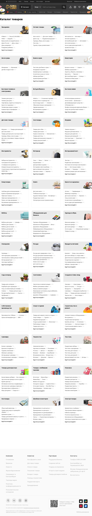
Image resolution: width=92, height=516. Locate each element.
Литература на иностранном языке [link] (43, 200)
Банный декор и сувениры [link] (42, 72)
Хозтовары (57, 12)
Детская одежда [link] (72, 227)
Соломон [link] (23, 315)
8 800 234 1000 (81, 459)
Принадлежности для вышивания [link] (44, 412)
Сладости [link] (16, 390)
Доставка (47, 1)
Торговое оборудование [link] (42, 222)
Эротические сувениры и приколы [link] (13, 386)
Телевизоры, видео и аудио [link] (11, 107)
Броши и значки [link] (71, 67)
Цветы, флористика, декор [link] (42, 169)
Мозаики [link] (37, 357)
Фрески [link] (51, 357)
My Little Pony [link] (51, 386)
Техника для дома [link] (8, 100)
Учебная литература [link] (40, 193)
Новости (9, 467)
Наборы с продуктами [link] (72, 264)
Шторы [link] (85, 357)
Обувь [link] (82, 227)
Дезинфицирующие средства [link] (75, 103)
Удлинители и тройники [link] (73, 408)
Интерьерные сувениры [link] (10, 355)
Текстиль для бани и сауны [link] (42, 67)
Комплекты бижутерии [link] (73, 78)
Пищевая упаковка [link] (72, 384)
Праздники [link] (79, 288)
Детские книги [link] (8, 131)
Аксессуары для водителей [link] (74, 45)
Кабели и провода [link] (71, 412)
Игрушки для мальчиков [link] (73, 131)
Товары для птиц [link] (39, 136)
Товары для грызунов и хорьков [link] (43, 138)
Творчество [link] (70, 295)
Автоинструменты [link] (71, 38)
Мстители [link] (37, 377)
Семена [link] (5, 291)
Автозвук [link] (79, 36)
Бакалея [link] (68, 253)
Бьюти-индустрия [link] (40, 103)
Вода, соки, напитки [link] (78, 253)
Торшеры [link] (77, 169)
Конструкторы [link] (70, 138)
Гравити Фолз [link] (51, 384)
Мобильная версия (83, 512)
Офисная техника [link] (8, 196)
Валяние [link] (43, 353)
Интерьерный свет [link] (9, 260)
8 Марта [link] (6, 36)
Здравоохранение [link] (40, 107)
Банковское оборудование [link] (42, 224)
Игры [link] (68, 293)
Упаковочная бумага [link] (72, 388)
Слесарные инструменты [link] (10, 162)
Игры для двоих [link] (7, 390)
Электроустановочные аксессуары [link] (76, 419)
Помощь (26, 1)
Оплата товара (32, 467)
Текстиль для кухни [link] (72, 353)
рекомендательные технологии (31, 508)
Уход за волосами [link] (71, 198)
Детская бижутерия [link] (72, 76)
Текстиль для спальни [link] (73, 350)
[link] (14, 29)
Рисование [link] (53, 348)
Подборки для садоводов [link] (11, 286)
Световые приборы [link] (8, 262)
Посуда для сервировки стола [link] (43, 253)
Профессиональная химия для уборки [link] (77, 107)
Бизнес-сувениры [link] (8, 346)
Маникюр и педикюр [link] (72, 193)
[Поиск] (64, 7)
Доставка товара (33, 463)
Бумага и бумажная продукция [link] (12, 193)
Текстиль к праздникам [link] (73, 348)
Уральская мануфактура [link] (10, 317)
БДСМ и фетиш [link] (7, 381)
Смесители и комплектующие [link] (43, 284)
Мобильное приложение (80, 1)
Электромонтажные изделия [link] (74, 410)
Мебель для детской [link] (9, 231)
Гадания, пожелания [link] (8, 350)
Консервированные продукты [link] (74, 262)
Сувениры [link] (69, 291)
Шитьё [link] (44, 350)
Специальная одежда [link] (83, 229)
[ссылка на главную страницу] (11, 7)
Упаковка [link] (69, 284)
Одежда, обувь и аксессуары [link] (12, 136)
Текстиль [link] (37, 43)
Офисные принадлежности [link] (11, 198)
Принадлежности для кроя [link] (42, 410)
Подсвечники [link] (38, 162)
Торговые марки (11, 480)
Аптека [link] (68, 191)
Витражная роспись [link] (39, 355)
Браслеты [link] (69, 74)
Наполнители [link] (52, 134)
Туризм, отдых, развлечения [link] (42, 45)
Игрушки (65, 12)
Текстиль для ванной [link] (72, 355)
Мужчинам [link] (15, 67)
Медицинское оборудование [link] (42, 233)
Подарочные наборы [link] (72, 346)
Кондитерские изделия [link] (73, 260)
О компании (10, 459)
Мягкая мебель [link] (7, 233)
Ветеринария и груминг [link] (41, 109)
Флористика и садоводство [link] (43, 100)
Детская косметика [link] (72, 196)
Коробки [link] (83, 384)
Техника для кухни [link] (8, 98)
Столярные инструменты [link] (10, 165)
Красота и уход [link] (71, 286)
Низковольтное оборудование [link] (74, 417)
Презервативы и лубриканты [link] (11, 388)
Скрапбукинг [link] (52, 353)
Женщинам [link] (6, 67)
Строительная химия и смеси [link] (74, 326)
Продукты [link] (69, 288)
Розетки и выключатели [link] (73, 415)
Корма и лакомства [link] (40, 134)
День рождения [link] (8, 45)
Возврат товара (32, 474)
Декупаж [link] (44, 357)
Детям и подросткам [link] (9, 69)
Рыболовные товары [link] (40, 324)
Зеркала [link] (49, 171)
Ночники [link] (69, 169)
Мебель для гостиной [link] (9, 227)
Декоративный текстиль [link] (73, 357)
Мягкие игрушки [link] (71, 140)
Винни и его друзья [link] (39, 381)
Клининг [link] (50, 103)
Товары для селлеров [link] (9, 284)
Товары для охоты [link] (40, 326)
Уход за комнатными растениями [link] (13, 288)
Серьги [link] (81, 67)
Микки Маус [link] (45, 377)
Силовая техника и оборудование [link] (76, 315)
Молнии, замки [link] (38, 419)
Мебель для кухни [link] (8, 222)
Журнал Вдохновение (13, 470)
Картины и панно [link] (39, 171)
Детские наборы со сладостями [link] (75, 255)
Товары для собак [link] (40, 129)
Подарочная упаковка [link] (73, 377)
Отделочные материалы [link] (73, 319)
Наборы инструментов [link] (9, 160)
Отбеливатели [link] (70, 105)
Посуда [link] (81, 286)
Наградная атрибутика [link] (81, 291)
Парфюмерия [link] (77, 191)
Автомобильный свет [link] (72, 41)
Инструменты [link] (70, 317)
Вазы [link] (41, 160)
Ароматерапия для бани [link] (41, 78)
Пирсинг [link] (76, 74)
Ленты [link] (36, 417)
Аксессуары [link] (70, 229)
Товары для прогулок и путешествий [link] (14, 134)
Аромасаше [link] (78, 100)
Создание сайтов (54, 463)
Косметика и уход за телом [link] (42, 74)
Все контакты (74, 475)
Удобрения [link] (6, 295)
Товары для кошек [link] (40, 131)
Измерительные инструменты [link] (12, 167)
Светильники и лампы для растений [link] (13, 258)
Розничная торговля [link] (49, 98)
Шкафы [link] (19, 222)
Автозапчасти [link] (70, 36)
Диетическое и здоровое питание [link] (76, 258)
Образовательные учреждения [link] (44, 105)
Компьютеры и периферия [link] (11, 109)
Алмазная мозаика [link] (39, 346)
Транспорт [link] (81, 138)
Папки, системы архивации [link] (11, 200)
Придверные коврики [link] (9, 419)
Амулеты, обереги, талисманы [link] (74, 72)
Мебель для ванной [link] (9, 229)
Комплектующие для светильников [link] (76, 171)
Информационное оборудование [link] (44, 229)
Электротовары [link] (81, 324)
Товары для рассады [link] (16, 291)
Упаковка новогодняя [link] (72, 390)
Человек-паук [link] (48, 388)
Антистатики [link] (69, 100)
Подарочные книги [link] (39, 198)
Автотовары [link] (79, 295)
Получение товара (33, 470)
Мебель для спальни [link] (9, 224)
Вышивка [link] (52, 350)
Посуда (50, 12)
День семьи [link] (16, 43)
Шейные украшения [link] (72, 69)
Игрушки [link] (6, 129)
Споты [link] (83, 169)
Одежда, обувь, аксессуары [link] (43, 41)
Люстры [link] (69, 160)
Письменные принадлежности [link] (12, 202)
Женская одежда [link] (72, 222)
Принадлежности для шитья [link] (42, 408)
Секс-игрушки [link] (21, 377)
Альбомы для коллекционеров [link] (11, 191)
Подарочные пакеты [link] (72, 386)
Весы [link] (53, 224)
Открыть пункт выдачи (56, 470)
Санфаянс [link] (54, 295)
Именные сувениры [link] (8, 353)
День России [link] (7, 43)
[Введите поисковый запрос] (52, 7)
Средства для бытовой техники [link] (75, 109)
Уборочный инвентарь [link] (9, 408)
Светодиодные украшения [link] (11, 255)
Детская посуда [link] (39, 264)
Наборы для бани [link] (39, 76)
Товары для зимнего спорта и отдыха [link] (45, 315)
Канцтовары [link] (79, 284)
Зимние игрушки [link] (71, 129)
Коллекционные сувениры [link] (10, 357)
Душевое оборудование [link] (41, 295)
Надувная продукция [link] (49, 38)
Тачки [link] (45, 379)
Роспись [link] (37, 350)
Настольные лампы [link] (77, 167)
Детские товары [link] (49, 36)
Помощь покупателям (34, 478)
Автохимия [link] (84, 41)
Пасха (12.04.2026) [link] (16, 36)
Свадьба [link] (11, 38)
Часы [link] (36, 160)
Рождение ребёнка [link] (9, 47)
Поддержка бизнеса (55, 459)
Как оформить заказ (34, 459)
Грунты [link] (21, 293)
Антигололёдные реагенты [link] (73, 98)
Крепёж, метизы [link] (71, 322)
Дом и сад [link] (37, 38)
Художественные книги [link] (40, 196)
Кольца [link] (82, 76)
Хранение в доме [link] (8, 414)
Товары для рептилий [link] (40, 140)
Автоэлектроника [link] (71, 43)
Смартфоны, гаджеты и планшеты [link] (13, 103)
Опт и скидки (39, 1)
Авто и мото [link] (38, 36)
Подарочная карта (33, 482)
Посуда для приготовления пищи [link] (44, 255)
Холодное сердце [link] (39, 384)
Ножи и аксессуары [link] (40, 262)
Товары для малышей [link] (18, 129)
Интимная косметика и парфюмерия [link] (13, 384)
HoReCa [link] (37, 98)
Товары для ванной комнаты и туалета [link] (14, 416)
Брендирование (32, 485)
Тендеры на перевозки (56, 467)
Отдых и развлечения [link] (41, 322)
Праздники (83, 12)
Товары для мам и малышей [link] (80, 293)
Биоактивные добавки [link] (9, 377)
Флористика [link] (51, 355)
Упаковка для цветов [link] (72, 379)
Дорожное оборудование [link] (41, 227)
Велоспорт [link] (53, 322)
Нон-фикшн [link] (52, 196)
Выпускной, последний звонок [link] (12, 41)
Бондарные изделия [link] (40, 69)
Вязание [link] (36, 353)
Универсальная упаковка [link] (73, 381)
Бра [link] (67, 167)
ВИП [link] (20, 317)
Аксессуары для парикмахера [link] (75, 202)
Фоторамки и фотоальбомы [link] (43, 167)
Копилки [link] (23, 357)
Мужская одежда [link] (71, 224)
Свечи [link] (47, 160)
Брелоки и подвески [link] (9, 348)
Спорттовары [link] (38, 317)
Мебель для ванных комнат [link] (42, 286)
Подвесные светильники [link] (74, 162)
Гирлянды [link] (6, 253)
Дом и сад (42, 12)
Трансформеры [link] (38, 388)
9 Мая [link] (4, 38)
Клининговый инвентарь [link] (41, 231)
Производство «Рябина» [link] (10, 315)
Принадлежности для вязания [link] (43, 415)
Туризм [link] (48, 317)
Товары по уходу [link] (71, 231)
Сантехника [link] (70, 324)
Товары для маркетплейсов (58, 474)
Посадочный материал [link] (10, 293)
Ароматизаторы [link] (71, 47)
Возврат (32, 1)
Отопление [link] (81, 322)
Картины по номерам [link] (40, 348)
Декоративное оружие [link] (41, 165)
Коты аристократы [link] (39, 386)
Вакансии (69, 1)
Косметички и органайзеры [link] (74, 200)
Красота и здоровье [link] (9, 105)
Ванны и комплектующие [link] (41, 288)
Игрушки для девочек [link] (73, 134)
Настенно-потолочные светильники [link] (76, 165)
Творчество (74, 12)
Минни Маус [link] (37, 379)
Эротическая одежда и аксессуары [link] (13, 379)
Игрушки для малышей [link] (73, 136)
